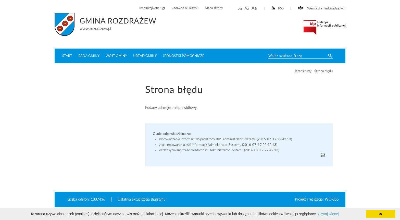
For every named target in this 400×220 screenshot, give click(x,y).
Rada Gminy (88, 56)
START (67, 56)
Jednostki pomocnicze (183, 56)
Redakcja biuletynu (184, 8)
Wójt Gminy (116, 56)
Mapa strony (214, 8)
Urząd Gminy (145, 56)
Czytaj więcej (328, 214)
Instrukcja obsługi (152, 8)
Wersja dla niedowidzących (321, 8)
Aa (240, 8)
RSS (278, 8)
